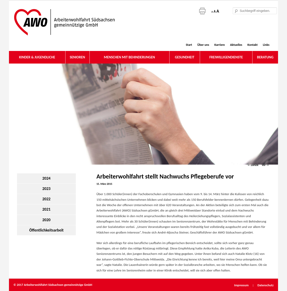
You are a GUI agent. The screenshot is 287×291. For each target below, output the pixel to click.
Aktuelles (236, 45)
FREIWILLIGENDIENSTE (226, 57)
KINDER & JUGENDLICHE (37, 57)
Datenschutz (265, 285)
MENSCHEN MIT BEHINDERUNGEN (129, 57)
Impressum (241, 285)
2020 (46, 219)
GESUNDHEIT (184, 57)
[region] (143, 114)
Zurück (253, 165)
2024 (46, 178)
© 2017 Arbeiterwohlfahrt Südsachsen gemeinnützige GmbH (52, 285)
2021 (46, 209)
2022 (46, 198)
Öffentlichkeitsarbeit (46, 230)
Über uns (203, 45)
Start (189, 45)
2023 (46, 188)
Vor (265, 165)
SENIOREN (77, 57)
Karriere (219, 45)
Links (266, 45)
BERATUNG (265, 57)
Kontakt (253, 45)
